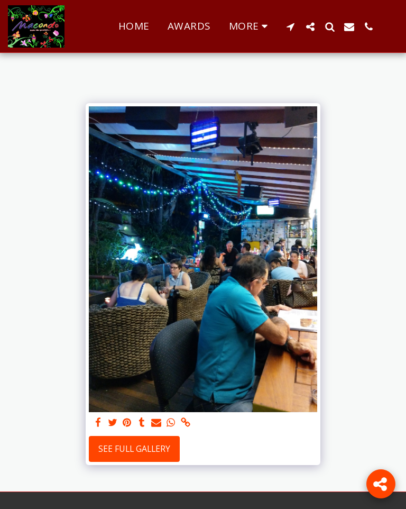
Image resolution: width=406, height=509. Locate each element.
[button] (290, 26)
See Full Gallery (134, 449)
